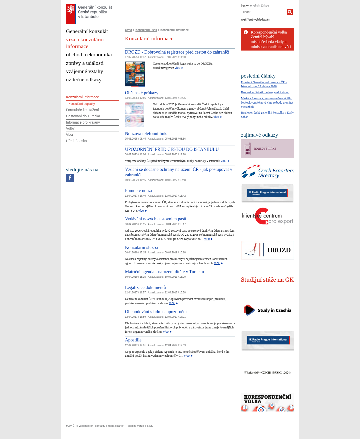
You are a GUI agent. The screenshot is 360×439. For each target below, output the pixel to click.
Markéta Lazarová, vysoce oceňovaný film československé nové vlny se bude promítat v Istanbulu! (267, 103)
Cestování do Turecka (83, 116)
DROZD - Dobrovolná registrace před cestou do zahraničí (177, 52)
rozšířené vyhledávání (255, 19)
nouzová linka (265, 148)
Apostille (133, 339)
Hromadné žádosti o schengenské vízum (265, 92)
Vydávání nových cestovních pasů (155, 218)
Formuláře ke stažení (82, 110)
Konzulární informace (82, 97)
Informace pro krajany (83, 122)
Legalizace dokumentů (145, 287)
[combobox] (264, 12)
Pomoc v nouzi (138, 190)
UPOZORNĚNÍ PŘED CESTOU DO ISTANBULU (172, 149)
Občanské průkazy (141, 92)
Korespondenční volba (269, 32)
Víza (69, 135)
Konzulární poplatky (81, 104)
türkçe (265, 5)
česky (245, 5)
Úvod (128, 30)
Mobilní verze (136, 425)
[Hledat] (290, 12)
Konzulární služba (141, 247)
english (255, 5)
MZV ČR (71, 425)
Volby (70, 128)
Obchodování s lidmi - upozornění (156, 311)
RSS (150, 425)
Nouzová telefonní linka (146, 133)
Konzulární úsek (146, 30)
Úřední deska (76, 141)
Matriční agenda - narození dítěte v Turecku (164, 271)
